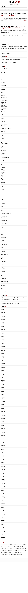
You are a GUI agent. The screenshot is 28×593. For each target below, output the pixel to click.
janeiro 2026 (3, 312)
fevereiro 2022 (3, 377)
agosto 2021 (3, 384)
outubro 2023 (3, 349)
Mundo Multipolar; (3, 217)
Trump (2, 288)
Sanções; (2, 267)
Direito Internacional (4, 141)
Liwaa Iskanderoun (3, 207)
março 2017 (2, 459)
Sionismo (2, 274)
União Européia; (3, 291)
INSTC (19, 22)
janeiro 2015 (3, 496)
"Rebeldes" (2, 71)
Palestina (2, 178)
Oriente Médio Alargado (4, 233)
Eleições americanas (4, 146)
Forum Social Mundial (4, 161)
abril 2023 (2, 357)
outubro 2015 (3, 483)
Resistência (2, 258)
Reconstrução (3, 251)
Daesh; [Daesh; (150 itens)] (10, 546)
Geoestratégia (3, 167)
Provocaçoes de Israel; (4, 244)
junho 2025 (2, 322)
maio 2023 (2, 356)
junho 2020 (2, 404)
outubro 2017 (3, 449)
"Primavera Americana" (4, 69)
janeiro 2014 (3, 513)
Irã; (1, 196)
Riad (9, 36)
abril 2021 (2, 390)
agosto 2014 (3, 503)
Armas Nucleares (3, 89)
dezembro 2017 (3, 446)
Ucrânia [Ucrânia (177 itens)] (15, 554)
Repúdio (2, 257)
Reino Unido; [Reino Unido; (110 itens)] (5, 552)
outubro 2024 (3, 333)
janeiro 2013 (3, 530)
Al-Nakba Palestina (3, 102)
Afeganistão (2, 79)
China (10, 22)
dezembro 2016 (3, 463)
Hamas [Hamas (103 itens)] (14, 548)
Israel (2, 199)
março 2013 (2, 527)
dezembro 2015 (3, 480)
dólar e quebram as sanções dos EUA (13, 14)
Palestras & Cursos (3, 237)
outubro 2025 (3, 316)
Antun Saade (3, 88)
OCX (2, 227)
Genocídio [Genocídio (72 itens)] (8, 548)
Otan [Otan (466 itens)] (16, 550)
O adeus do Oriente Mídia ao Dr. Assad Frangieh (13, 302)
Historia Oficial (3, 192)
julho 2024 (2, 336)
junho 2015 (2, 489)
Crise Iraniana (3, 132)
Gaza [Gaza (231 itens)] (5, 548)
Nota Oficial (2, 96)
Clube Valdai (3, 125)
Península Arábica (3, 179)
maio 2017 (2, 456)
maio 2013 (2, 524)
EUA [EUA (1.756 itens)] (21, 546)
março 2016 (2, 476)
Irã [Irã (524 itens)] (23, 548)
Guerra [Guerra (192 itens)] (11, 548)
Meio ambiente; (3, 209)
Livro (2, 206)
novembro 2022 (3, 364)
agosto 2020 (3, 401)
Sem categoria (3, 271)
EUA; (2, 147)
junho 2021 (2, 387)
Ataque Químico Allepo (4, 97)
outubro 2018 (3, 432)
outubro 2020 (3, 398)
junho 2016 (2, 472)
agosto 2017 (3, 452)
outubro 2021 (3, 381)
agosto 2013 (3, 520)
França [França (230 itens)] (2, 548)
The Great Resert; (3, 284)
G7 (1, 164)
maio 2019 (2, 422)
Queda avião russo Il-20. (4, 248)
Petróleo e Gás (3, 241)
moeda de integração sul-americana (6, 213)
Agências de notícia (3, 82)
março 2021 (2, 391)
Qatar (2, 247)
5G (1, 75)
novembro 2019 (3, 414)
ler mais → (25, 20)
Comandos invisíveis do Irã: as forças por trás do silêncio (8, 62)
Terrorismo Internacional (4, 282)
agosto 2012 (3, 537)
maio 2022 (2, 373)
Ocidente (2, 226)
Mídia (2, 210)
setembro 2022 (3, 367)
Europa (2, 173)
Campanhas (2, 118)
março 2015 (2, 493)
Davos (2, 135)
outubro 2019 (3, 415)
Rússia (2, 20)
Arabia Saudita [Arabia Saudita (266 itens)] (12, 544)
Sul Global (2, 33)
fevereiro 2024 (3, 343)
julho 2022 (2, 370)
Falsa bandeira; (3, 153)
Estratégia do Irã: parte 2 (4, 52)
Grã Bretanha (3, 185)
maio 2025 (2, 323)
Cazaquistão (3, 121)
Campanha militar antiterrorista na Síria (6, 117)
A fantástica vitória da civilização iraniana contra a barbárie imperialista (10, 59)
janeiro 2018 (3, 445)
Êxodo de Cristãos (3, 150)
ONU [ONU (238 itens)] (13, 550)
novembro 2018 (3, 431)
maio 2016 (2, 473)
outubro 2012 (3, 534)
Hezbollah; (2, 189)
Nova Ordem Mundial (4, 223)
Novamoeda (2, 224)
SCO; (23, 22)
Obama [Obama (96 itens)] (10, 550)
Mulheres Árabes (3, 108)
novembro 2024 (3, 332)
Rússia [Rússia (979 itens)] (9, 552)
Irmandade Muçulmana (4, 106)
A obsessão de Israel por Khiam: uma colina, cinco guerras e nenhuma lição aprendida (12, 48)
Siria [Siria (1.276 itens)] (16, 552)
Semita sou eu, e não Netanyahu (15, 299)
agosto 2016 (3, 469)
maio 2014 (2, 507)
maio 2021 (2, 388)
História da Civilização (4, 190)
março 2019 (2, 425)
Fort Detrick (2, 160)
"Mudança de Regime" (4, 68)
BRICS (7, 22)
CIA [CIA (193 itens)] (1, 546)
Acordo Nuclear (3, 78)
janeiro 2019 (3, 428)
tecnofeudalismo (3, 278)
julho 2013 (2, 521)
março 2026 (2, 309)
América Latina (3, 86)
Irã (21, 22)
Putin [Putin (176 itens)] (2, 552)
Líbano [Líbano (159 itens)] (6, 550)
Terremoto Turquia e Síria (4, 281)
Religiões (2, 109)
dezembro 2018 (3, 429)
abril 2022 (2, 374)
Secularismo (3, 268)
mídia (14, 2)
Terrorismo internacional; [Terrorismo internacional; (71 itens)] (3, 554)
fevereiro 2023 (3, 360)
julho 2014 (2, 504)
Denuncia (2, 138)
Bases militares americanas (4, 100)
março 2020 (2, 408)
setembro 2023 (3, 350)
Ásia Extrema (3, 170)
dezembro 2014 (3, 497)
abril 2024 (2, 340)
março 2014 (2, 510)
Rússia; (2, 265)
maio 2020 (2, 405)
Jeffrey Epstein (3, 203)
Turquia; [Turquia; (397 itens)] (11, 554)
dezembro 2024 (3, 330)
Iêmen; (2, 193)
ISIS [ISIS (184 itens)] (25, 548)
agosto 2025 (3, 319)
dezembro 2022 (3, 363)
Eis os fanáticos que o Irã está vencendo (6, 53)
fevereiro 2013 (3, 528)
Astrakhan (3, 22)
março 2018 (2, 442)
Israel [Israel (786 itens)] (2, 550)
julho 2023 (2, 353)
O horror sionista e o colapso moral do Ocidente (16, 300)
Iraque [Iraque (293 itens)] (21, 548)
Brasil (2, 114)
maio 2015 (2, 490)
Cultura (2, 103)
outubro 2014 (3, 500)
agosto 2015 (3, 486)
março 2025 (2, 326)
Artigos (2, 92)
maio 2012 (2, 538)
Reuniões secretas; (3, 261)
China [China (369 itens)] (24, 544)
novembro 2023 (3, 347)
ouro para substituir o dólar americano (13, 27)
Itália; (2, 200)
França (2, 163)
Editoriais (2, 142)
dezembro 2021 (3, 380)
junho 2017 (2, 455)
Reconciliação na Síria (4, 250)
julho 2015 (2, 487)
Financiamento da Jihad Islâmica (5, 157)
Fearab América (3, 154)
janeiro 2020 (3, 411)
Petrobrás (2, 240)
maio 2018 (2, 439)
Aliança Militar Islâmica (4, 85)
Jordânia (2, 175)
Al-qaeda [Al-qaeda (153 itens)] (2, 544)
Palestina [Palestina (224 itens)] (18, 550)
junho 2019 (2, 421)
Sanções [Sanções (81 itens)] (13, 552)
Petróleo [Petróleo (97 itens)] (25, 550)
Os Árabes (2, 234)
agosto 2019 (3, 418)
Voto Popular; (3, 292)
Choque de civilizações (4, 124)
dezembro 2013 (3, 514)
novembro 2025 (3, 315)
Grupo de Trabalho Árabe (4, 143)
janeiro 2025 (3, 329)
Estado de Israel (3, 172)
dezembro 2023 (3, 346)
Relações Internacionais (4, 254)
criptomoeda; (8, 35)
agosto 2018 (3, 435)
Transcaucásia (3, 285)
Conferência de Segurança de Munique (6, 128)
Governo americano (3, 183)
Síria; (2, 275)
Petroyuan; (5, 36)
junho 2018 (2, 438)
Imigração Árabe (3, 105)
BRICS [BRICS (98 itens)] (21, 544)
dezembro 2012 (3, 531)
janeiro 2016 (3, 479)
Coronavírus (2, 131)
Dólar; (13, 22)
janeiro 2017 (3, 462)
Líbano (2, 176)
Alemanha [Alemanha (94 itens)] (6, 544)
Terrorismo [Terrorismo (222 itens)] (19, 552)
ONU (2, 230)
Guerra (2, 186)
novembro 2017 (3, 448)
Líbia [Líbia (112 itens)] (8, 550)
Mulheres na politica (4, 216)
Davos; (12, 35)
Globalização (3, 182)
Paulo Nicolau (3, 303)
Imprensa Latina (3, 95)
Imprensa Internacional (4, 94)
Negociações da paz (4, 220)
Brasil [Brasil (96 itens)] (19, 544)
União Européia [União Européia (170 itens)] (19, 554)
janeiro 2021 (3, 394)
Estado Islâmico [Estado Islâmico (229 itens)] (16, 546)
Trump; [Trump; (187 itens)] (8, 554)
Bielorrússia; (3, 111)
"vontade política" (3, 72)
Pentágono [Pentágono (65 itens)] (22, 550)
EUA (16, 22)
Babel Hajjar (2, 93)
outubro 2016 (3, 466)
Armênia (2, 169)
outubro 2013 (3, 517)
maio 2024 (2, 339)
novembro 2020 (3, 397)
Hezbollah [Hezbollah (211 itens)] (17, 548)
